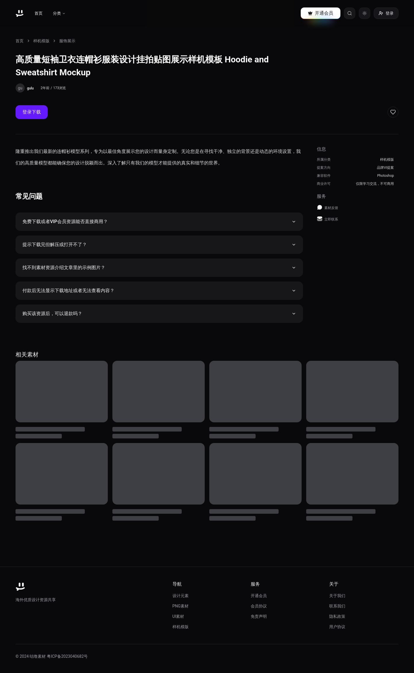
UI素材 (178, 616)
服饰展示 (67, 41)
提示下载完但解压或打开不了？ (159, 244)
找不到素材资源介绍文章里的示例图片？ (159, 267)
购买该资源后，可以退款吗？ (159, 313)
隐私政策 (337, 616)
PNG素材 (180, 606)
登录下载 (31, 112)
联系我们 (337, 606)
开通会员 (259, 595)
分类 (59, 13)
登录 (386, 13)
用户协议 (337, 626)
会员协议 (259, 606)
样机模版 (41, 41)
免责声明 (259, 616)
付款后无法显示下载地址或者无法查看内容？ (159, 290)
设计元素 (180, 595)
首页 (38, 13)
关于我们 (337, 595)
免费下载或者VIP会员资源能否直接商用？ (159, 221)
